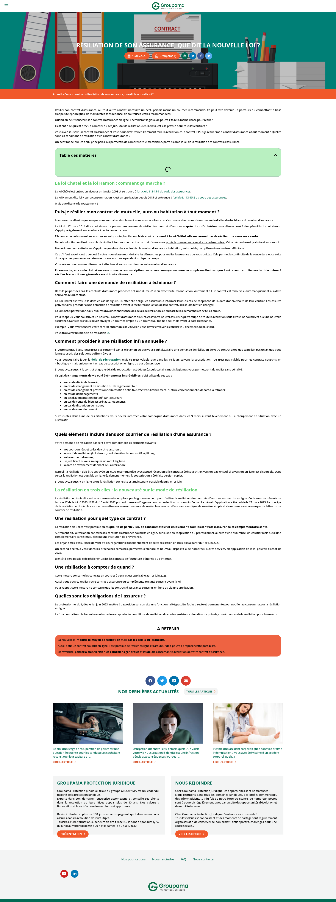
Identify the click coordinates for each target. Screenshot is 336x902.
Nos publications (133, 859)
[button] (275, 155)
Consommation (74, 94)
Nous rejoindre (163, 859)
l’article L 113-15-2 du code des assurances (199, 197)
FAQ (183, 859)
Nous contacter (204, 859)
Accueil (57, 94)
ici (108, 333)
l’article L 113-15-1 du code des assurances (163, 191)
